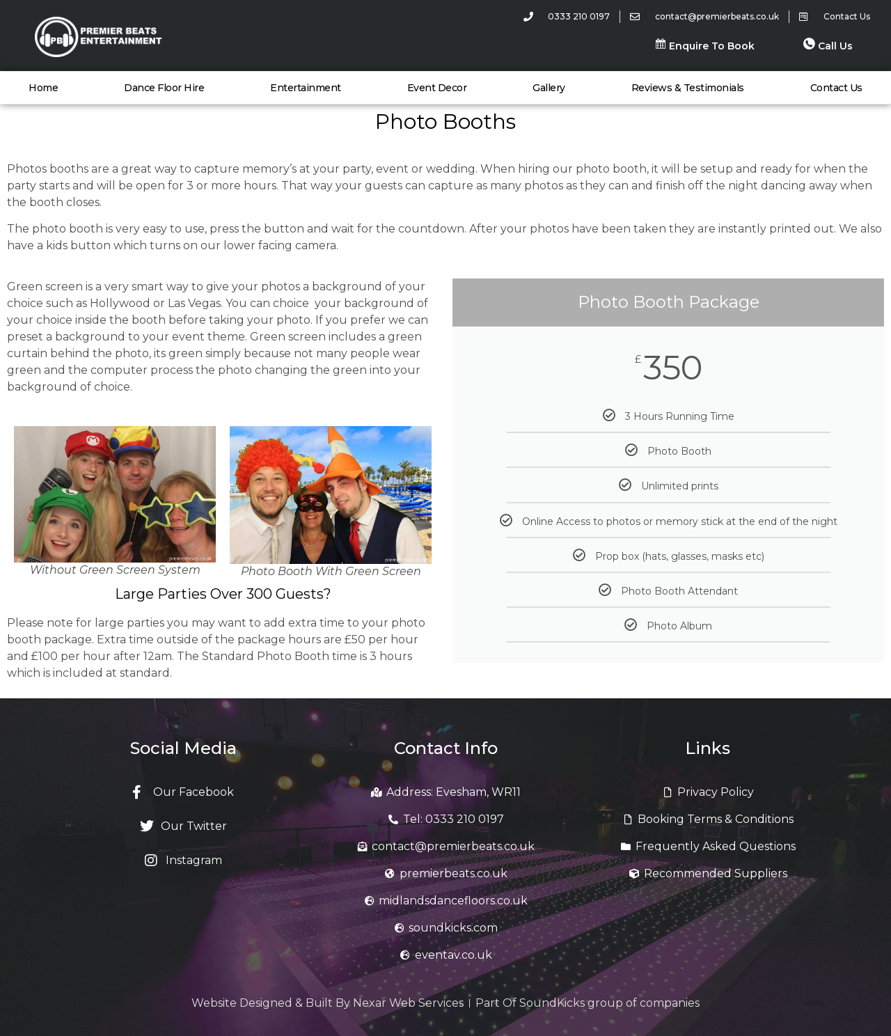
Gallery (549, 87)
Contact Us (836, 87)
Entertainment (305, 87)
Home (43, 87)
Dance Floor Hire (164, 87)
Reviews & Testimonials (687, 87)
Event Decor (437, 87)
